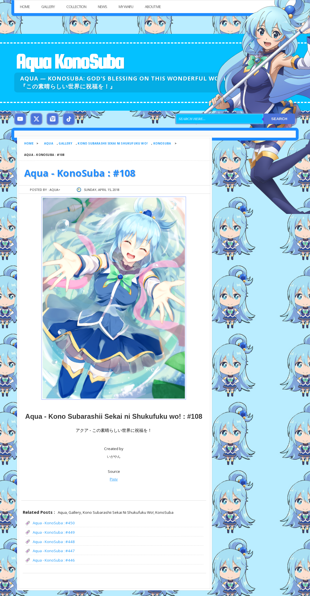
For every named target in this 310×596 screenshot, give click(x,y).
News (102, 6)
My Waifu (126, 6)
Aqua (48, 143)
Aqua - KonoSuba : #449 (54, 532)
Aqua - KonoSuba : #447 (54, 550)
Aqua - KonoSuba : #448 (54, 541)
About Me (153, 6)
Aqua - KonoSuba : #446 (54, 560)
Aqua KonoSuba (69, 62)
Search (279, 119)
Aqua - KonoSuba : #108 (79, 173)
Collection (76, 6)
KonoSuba (162, 143)
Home (25, 6)
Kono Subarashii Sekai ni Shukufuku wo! (113, 143)
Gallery (48, 6)
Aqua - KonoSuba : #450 (54, 522)
